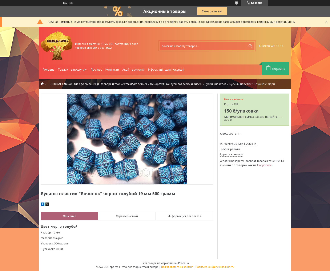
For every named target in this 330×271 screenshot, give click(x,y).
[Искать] (250, 46)
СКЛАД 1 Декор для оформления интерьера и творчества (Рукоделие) (99, 84)
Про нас (96, 69)
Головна (49, 69)
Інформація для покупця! (166, 69)
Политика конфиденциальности (215, 267)
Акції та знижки (133, 69)
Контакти (112, 69)
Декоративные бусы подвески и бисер (176, 84)
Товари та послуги (71, 69)
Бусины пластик (215, 84)
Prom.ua (183, 263)
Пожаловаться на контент (177, 267)
